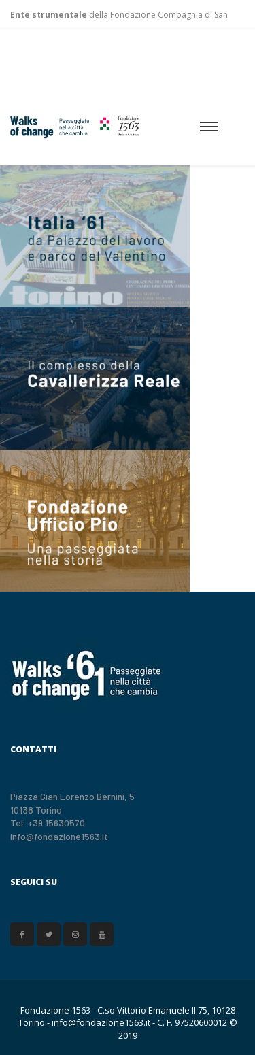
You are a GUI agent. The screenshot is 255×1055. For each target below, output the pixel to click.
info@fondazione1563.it (59, 836)
